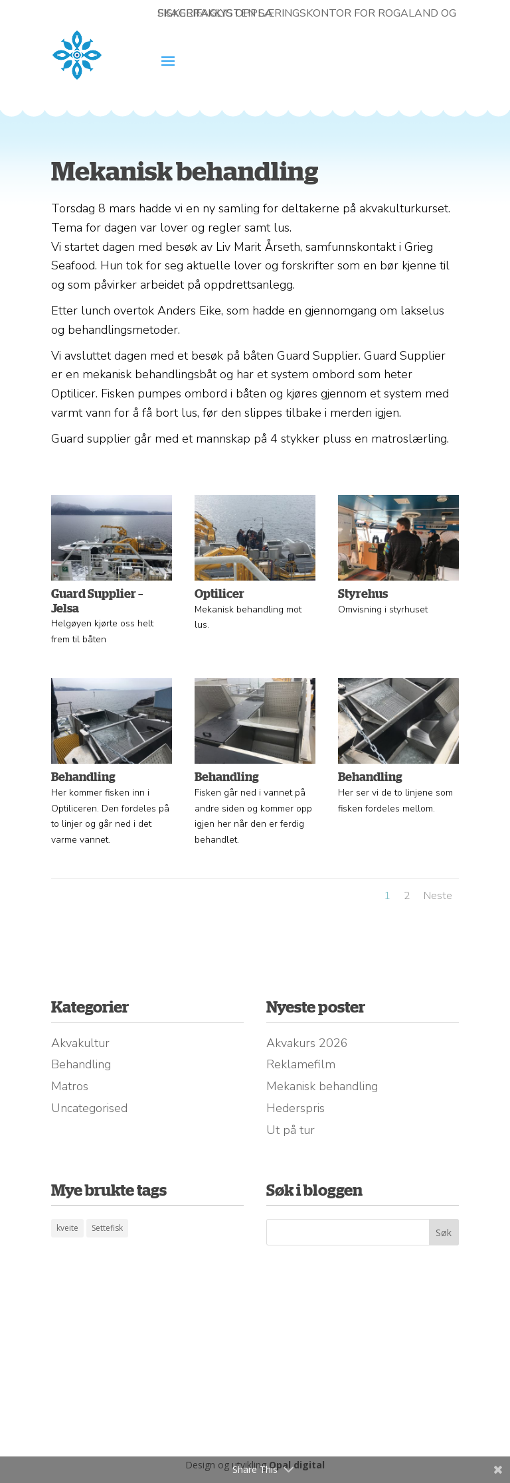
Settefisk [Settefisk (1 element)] (107, 1228)
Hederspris (295, 1108)
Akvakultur (80, 1043)
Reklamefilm (300, 1064)
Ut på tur (290, 1130)
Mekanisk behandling (322, 1086)
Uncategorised (89, 1108)
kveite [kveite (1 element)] (67, 1228)
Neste (438, 895)
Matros (69, 1086)
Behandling (81, 1064)
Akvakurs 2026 (307, 1043)
